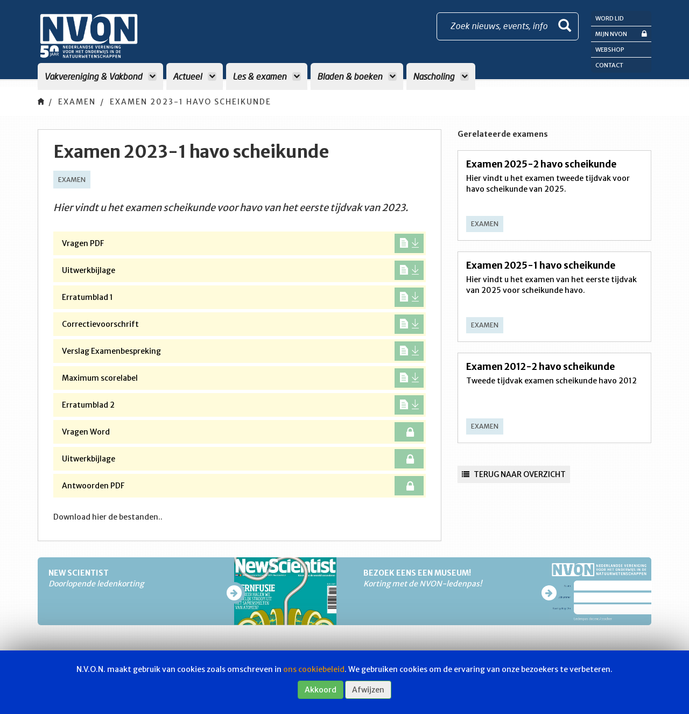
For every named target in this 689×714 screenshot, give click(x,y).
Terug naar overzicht (514, 474)
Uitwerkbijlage (243, 270)
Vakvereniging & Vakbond (100, 76)
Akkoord (320, 690)
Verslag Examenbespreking (243, 351)
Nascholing (441, 76)
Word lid (609, 18)
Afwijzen (368, 690)
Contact (609, 65)
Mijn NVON (621, 34)
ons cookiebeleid (313, 669)
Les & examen (267, 76)
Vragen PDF (243, 243)
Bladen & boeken (357, 76)
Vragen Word (243, 432)
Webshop (609, 49)
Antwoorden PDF (243, 485)
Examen (77, 102)
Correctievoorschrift (243, 324)
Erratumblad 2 (243, 405)
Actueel (194, 76)
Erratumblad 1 (243, 297)
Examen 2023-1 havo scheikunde (190, 102)
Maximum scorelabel (243, 378)
